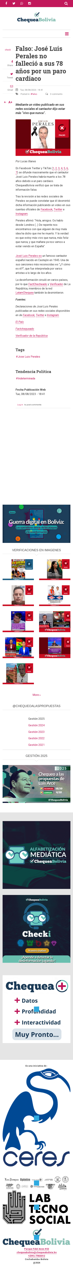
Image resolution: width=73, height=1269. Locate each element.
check (8, 50)
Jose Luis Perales (29, 356)
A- (5, 102)
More (36, 695)
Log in (20, 405)
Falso (34, 94)
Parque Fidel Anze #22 (36, 1249)
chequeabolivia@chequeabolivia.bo (37, 1252)
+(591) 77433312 (36, 1255)
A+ (10, 102)
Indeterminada (26, 378)
